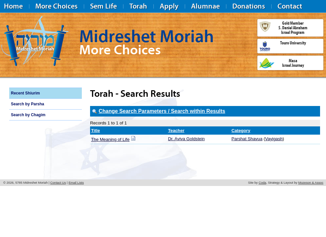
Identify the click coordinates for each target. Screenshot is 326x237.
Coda (262, 182)
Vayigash (273, 138)
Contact (289, 6)
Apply (169, 6)
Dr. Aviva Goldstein (186, 138)
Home (13, 6)
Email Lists (76, 182)
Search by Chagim (28, 115)
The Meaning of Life (110, 139)
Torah (138, 6)
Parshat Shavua (246, 138)
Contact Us (58, 182)
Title (95, 130)
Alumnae (205, 6)
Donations (248, 6)
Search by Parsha (27, 104)
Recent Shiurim (25, 93)
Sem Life (103, 6)
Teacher (176, 130)
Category (240, 130)
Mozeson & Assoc (310, 182)
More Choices (56, 6)
